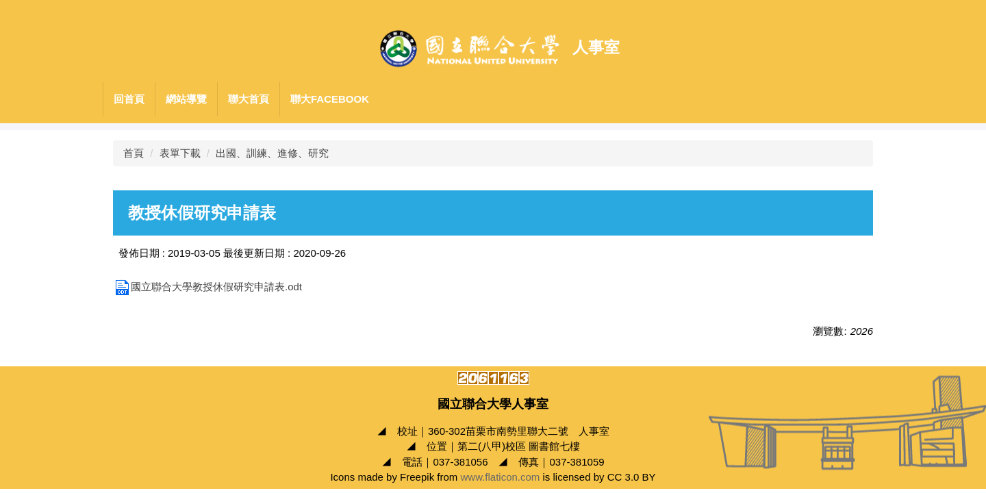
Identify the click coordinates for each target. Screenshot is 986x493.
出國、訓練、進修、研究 (272, 153)
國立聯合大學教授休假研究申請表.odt (207, 286)
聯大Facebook (329, 99)
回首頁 (129, 99)
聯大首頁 (248, 99)
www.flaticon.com (500, 477)
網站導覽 (186, 99)
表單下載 (180, 153)
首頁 (133, 153)
